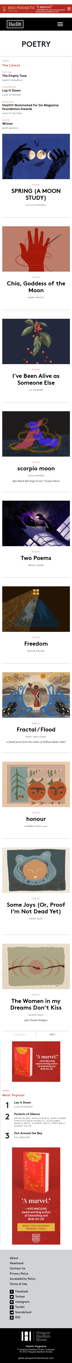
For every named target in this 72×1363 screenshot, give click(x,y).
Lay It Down (11, 90)
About (14, 1258)
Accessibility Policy (23, 1278)
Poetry (6, 120)
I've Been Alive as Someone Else (36, 378)
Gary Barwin (10, 128)
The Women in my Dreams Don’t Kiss (36, 1003)
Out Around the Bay (28, 1133)
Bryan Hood (36, 565)
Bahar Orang (36, 651)
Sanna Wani (36, 1015)
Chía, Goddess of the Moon (36, 286)
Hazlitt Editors (12, 113)
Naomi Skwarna (12, 80)
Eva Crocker (22, 1137)
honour (36, 818)
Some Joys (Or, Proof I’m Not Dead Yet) (36, 907)
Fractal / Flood (36, 729)
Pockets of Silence (27, 1114)
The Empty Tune (14, 75)
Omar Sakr (36, 918)
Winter (7, 123)
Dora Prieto (36, 297)
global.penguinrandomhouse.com (36, 1358)
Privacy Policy (19, 1273)
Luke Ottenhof (11, 95)
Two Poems (36, 557)
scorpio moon (36, 468)
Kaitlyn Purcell (36, 205)
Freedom (36, 643)
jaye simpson (36, 475)
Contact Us (17, 1268)
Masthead (16, 1263)
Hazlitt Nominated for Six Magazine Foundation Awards (30, 107)
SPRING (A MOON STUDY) (36, 193)
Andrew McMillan (36, 826)
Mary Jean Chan (36, 737)
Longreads (9, 87)
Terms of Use (18, 1284)
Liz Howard (36, 390)
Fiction (7, 72)
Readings (8, 102)
